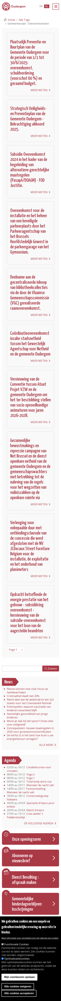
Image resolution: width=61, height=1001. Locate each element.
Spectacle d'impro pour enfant (30, 804)
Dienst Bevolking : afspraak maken (25, 880)
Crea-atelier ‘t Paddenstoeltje (25, 815)
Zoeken (52, 668)
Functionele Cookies (16, 945)
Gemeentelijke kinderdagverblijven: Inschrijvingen (27, 904)
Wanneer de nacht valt (30, 785)
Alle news (46, 745)
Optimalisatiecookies (17, 959)
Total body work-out (29, 781)
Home (11, 20)
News (8, 682)
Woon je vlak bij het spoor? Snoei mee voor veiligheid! (30, 722)
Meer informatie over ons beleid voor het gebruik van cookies (29, 938)
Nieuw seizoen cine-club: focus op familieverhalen (27, 690)
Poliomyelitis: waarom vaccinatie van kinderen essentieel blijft (29, 708)
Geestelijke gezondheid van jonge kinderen (27, 715)
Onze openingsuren (26, 839)
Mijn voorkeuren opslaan (19, 977)
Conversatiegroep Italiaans (27, 797)
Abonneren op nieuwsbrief (22, 858)
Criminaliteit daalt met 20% (23, 696)
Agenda (10, 760)
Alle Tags (24, 20)
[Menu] (56, 6)
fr (41, 6)
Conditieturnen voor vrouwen (29, 769)
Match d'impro (25, 810)
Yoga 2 (21, 774)
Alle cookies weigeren (17, 987)
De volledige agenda (38, 823)
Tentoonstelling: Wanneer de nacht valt (26, 790)
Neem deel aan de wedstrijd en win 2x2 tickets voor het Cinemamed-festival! (30, 701)
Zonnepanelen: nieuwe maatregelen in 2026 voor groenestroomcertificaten (30, 729)
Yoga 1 (21, 778)
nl (46, 6)
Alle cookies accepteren (19, 994)
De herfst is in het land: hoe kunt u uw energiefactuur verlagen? (30, 737)
